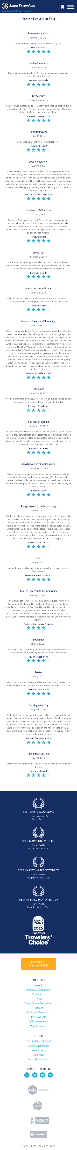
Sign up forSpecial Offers (38, 963)
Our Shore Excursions (38, 1012)
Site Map (38, 1054)
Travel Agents (38, 1017)
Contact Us (38, 994)
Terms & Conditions (38, 1059)
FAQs (38, 998)
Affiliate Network (38, 1021)
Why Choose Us (38, 1026)
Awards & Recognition (38, 989)
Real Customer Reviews (38, 1041)
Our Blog (38, 1008)
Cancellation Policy (38, 1045)
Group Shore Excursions (38, 1003)
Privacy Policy (38, 1050)
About (38, 985)
